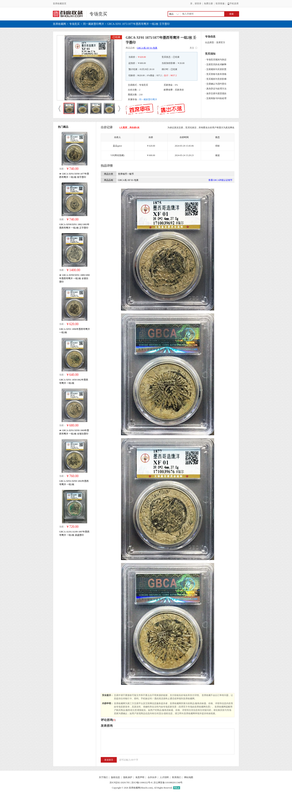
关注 (193, 48)
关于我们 (103, 777)
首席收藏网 (59, 24)
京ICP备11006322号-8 (141, 782)
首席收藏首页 (59, 3)
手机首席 (233, 3)
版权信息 (115, 777)
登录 (199, 3)
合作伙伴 (152, 777)
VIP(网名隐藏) (117, 155)
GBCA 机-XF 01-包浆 (147, 48)
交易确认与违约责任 (216, 84)
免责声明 (139, 777)
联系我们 (176, 777)
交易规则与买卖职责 (216, 69)
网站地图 (188, 777)
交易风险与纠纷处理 (216, 98)
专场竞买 (98, 14)
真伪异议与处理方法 (216, 88)
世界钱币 (123, 174)
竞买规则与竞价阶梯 (216, 79)
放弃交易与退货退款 (216, 93)
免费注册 (208, 3)
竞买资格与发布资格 (216, 74)
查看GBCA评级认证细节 (220, 180)
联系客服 (220, 3)
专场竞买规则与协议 (216, 59)
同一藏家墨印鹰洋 (93, 24)
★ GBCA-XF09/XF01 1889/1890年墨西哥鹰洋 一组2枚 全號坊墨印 (74, 278)
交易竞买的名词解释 (216, 64)
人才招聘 (164, 777)
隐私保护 (127, 777)
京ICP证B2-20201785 (120, 782)
